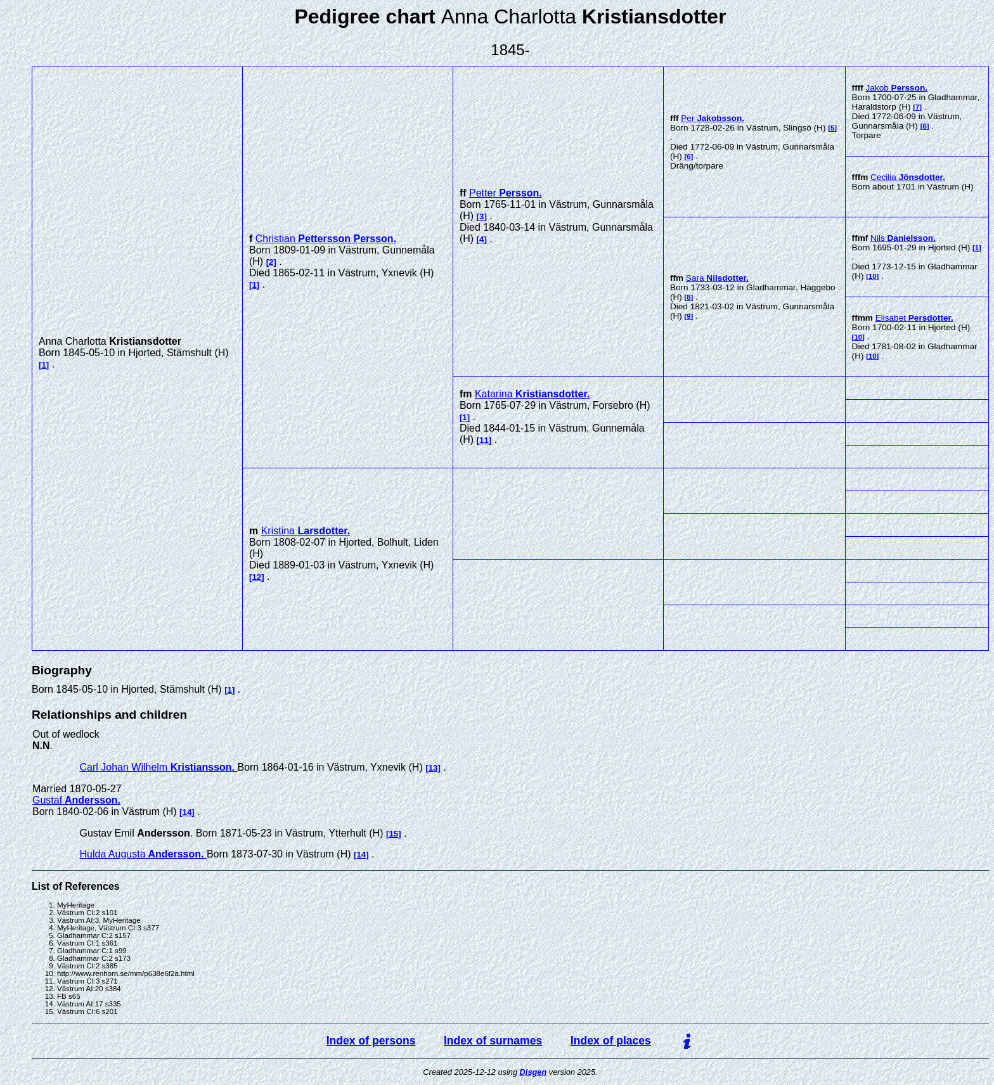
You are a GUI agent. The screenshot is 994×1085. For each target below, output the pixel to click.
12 (256, 577)
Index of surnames (493, 1040)
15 (393, 833)
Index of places (611, 1040)
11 (484, 440)
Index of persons (371, 1040)
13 (433, 768)
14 (187, 812)
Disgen (533, 1072)
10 (872, 276)
